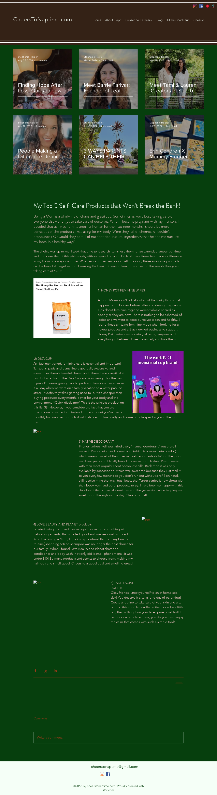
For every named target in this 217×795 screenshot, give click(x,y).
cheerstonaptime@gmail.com (114, 766)
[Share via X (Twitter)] (45, 671)
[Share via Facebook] (35, 671)
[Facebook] (201, 6)
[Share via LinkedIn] (55, 671)
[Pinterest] (207, 6)
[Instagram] (195, 6)
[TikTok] (214, 6)
